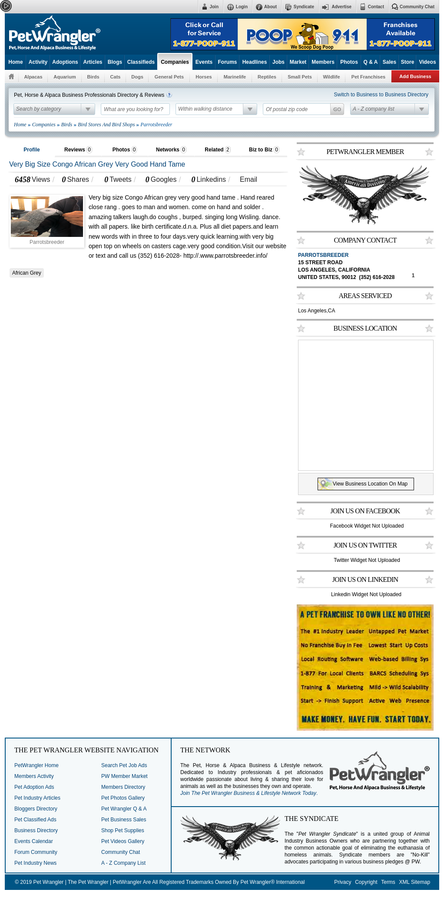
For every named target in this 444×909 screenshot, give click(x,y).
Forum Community (35, 852)
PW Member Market (124, 776)
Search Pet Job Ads (124, 765)
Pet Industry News (35, 863)
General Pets (169, 76)
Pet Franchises (368, 76)
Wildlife (331, 76)
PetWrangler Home (36, 765)
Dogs (137, 76)
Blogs (115, 62)
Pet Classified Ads (35, 820)
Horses (203, 76)
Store (407, 62)
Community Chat (417, 6)
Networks (171, 149)
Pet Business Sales (123, 820)
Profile (31, 150)
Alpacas (33, 76)
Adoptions (65, 62)
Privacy (342, 882)
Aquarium (64, 76)
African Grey (26, 273)
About (270, 6)
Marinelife (235, 76)
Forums (227, 62)
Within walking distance (205, 109)
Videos (427, 62)
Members (323, 62)
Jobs (278, 62)
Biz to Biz (264, 149)
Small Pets (300, 76)
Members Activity (34, 776)
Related (217, 149)
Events (203, 62)
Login (242, 6)
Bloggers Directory (35, 809)
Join (214, 6)
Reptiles (267, 76)
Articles (92, 62)
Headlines (254, 62)
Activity (38, 62)
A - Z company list (373, 109)
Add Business (415, 76)
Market (298, 62)
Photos (349, 62)
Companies (175, 62)
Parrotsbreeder (323, 255)
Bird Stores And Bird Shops (106, 124)
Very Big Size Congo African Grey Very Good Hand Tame (97, 164)
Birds (93, 76)
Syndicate (304, 6)
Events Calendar (33, 841)
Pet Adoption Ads (34, 787)
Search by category (38, 109)
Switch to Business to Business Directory (381, 95)
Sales (389, 62)
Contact (376, 6)
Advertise (341, 6)
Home (15, 62)
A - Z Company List (123, 863)
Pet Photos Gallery (123, 798)
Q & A (371, 62)
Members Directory (123, 787)
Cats (115, 76)
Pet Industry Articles (37, 798)
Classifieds (141, 62)
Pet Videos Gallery (122, 841)
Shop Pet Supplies (122, 830)
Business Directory (36, 830)
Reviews (78, 149)
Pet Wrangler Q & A (124, 809)
